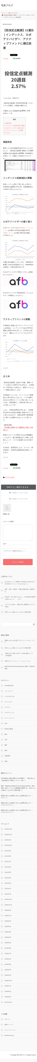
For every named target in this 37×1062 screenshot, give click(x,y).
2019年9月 (8, 946)
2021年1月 (8, 897)
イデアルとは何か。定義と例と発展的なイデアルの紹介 (20, 608)
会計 (6, 726)
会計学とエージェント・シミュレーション (18, 664)
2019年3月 (8, 978)
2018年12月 (8, 983)
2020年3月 (8, 929)
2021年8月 (8, 859)
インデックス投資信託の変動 (14, 125)
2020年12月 (8, 902)
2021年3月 (8, 886)
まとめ (7, 133)
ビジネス (7, 710)
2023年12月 (8, 837)
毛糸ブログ (7, 5)
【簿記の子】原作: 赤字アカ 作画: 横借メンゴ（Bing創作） (19, 657)
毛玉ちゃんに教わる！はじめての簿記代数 (18, 615)
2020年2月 (8, 935)
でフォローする (20, 493)
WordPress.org (9, 1038)
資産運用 (7, 759)
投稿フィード (9, 1028)
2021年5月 (8, 875)
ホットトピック (9, 721)
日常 (6, 743)
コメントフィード (10, 1033)
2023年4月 (8, 843)
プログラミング (9, 715)
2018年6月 (8, 994)
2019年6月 (8, 962)
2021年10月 (8, 848)
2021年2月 (8, 891)
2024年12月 (8, 832)
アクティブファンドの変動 (13, 130)
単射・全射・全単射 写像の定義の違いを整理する (20, 593)
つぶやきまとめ (9, 699)
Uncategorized (9, 688)
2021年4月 (8, 881)
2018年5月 (8, 1000)
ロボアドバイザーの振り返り (14, 128)
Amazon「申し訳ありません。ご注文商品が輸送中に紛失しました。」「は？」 (20, 601)
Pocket (5, 59)
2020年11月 (8, 908)
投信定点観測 (9, 477)
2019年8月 (8, 951)
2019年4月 (8, 973)
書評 (6, 748)
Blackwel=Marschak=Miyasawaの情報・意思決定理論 (20, 670)
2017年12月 (8, 1005)
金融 (6, 764)
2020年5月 (8, 924)
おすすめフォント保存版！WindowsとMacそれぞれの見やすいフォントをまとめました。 (20, 586)
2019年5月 (8, 967)
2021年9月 (8, 854)
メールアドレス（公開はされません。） (13, 554)
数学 (6, 737)
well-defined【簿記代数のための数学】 (13, 781)
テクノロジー (9, 705)
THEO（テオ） (8, 233)
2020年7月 (8, 919)
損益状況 (7, 123)
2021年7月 (8, 864)
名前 (4, 547)
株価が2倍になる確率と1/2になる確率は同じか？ (16, 799)
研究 (6, 753)
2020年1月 (8, 940)
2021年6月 (8, 870)
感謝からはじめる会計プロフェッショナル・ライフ (20, 644)
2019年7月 (8, 956)
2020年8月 (8, 913)
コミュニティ (9, 694)
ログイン (7, 1022)
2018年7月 (8, 989)
